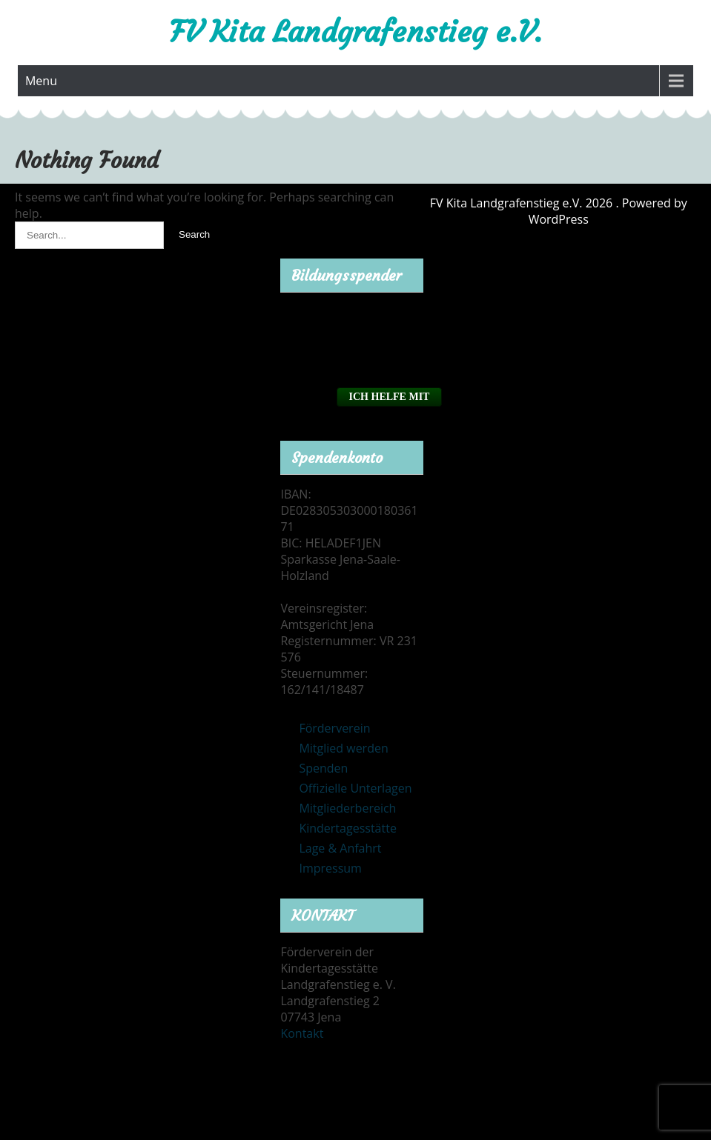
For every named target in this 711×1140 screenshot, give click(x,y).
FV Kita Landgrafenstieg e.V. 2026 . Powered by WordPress (558, 211)
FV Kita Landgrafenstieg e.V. (355, 31)
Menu (41, 81)
